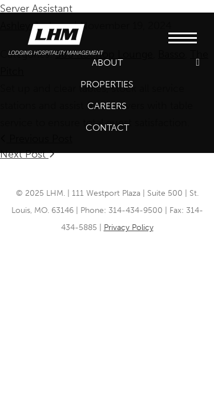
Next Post (27, 154)
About (107, 62)
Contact (107, 127)
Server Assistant (36, 8)
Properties (107, 84)
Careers (107, 105)
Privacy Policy (129, 227)
